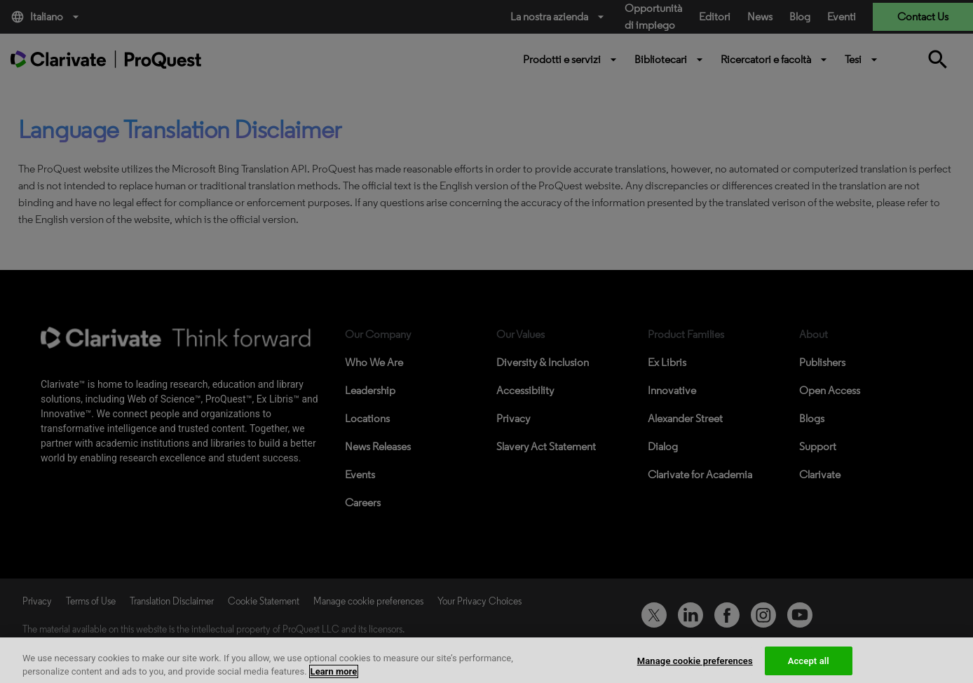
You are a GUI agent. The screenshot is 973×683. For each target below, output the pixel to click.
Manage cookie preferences (695, 668)
